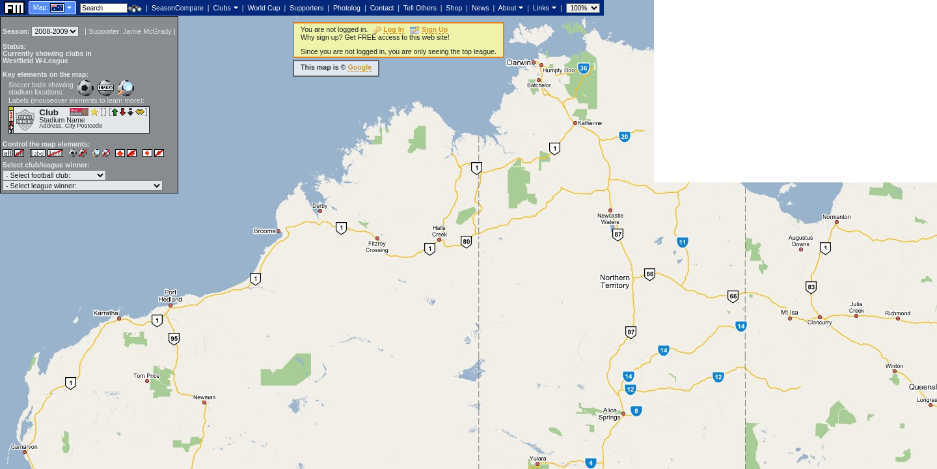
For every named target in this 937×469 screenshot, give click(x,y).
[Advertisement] (795, 91)
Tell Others (420, 8)
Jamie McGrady (147, 31)
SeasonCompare (178, 8)
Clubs (222, 8)
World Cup (263, 8)
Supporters (306, 8)
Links (541, 8)
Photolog (346, 8)
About (507, 8)
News (480, 8)
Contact (382, 8)
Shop (454, 8)
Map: (41, 7)
